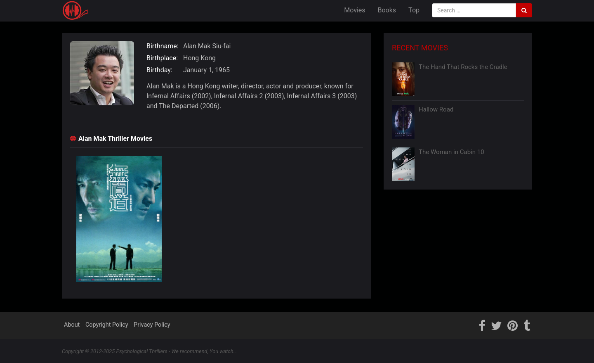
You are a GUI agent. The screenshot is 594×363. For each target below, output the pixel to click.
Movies (354, 10)
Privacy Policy (152, 324)
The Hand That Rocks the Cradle (463, 67)
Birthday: (159, 70)
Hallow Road (436, 109)
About (72, 324)
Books (387, 10)
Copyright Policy (106, 324)
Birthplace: (162, 58)
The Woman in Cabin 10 (451, 152)
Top (414, 10)
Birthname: (162, 46)
